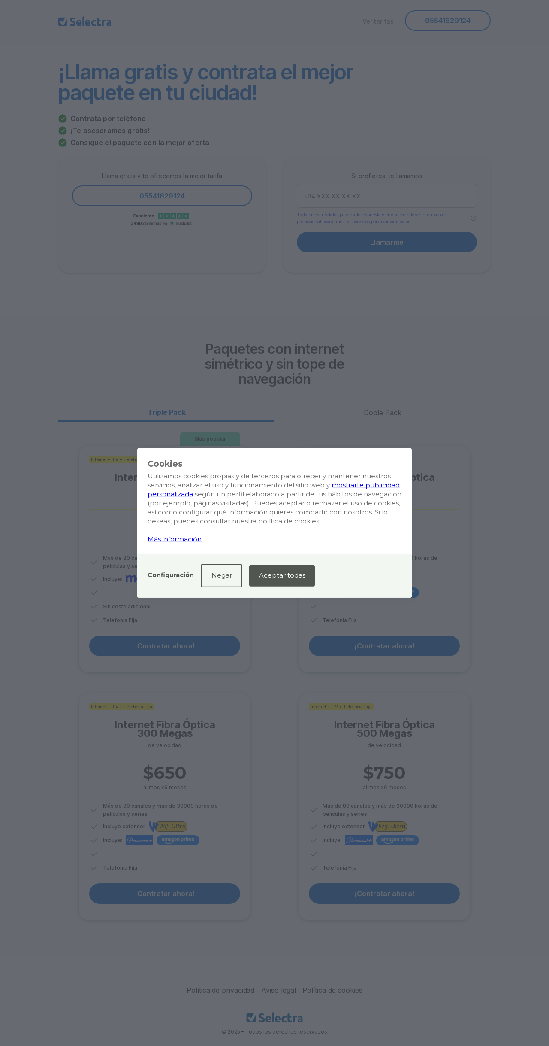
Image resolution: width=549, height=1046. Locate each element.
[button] (171, 576)
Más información (175, 539)
